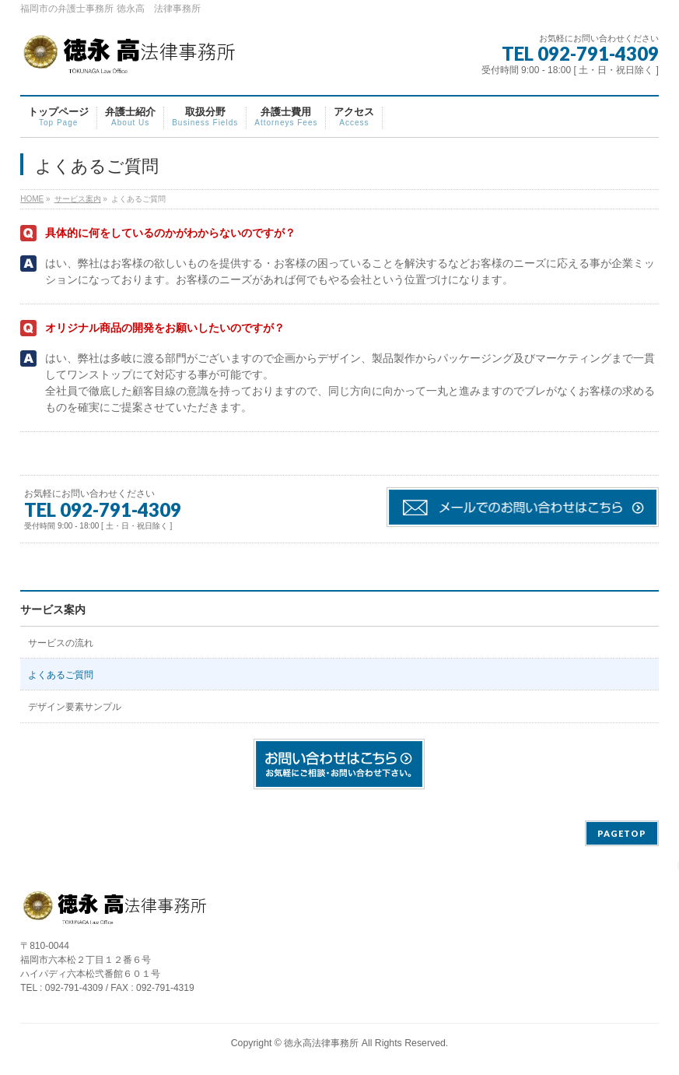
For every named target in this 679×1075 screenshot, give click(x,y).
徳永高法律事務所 (321, 1043)
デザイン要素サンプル (74, 706)
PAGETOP (621, 833)
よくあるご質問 (60, 674)
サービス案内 (53, 609)
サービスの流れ (60, 643)
